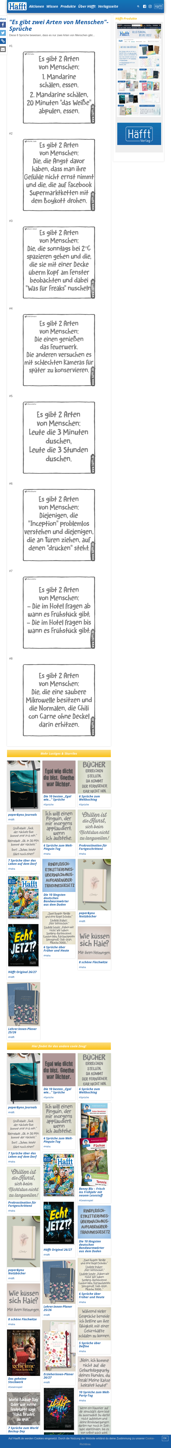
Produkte (68, 6)
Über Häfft (87, 6)
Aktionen (36, 6)
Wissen (52, 6)
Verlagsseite (108, 6)
